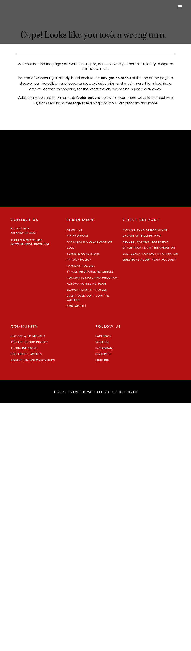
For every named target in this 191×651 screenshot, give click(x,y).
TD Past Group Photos (29, 342)
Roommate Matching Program (92, 277)
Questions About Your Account (149, 259)
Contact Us (76, 306)
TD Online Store (24, 348)
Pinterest (103, 354)
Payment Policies (81, 265)
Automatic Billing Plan (86, 283)
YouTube (102, 342)
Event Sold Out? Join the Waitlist (88, 298)
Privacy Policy (79, 259)
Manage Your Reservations (145, 229)
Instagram (104, 348)
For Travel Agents (26, 354)
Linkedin (102, 360)
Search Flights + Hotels (87, 289)
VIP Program (77, 235)
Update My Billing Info (142, 235)
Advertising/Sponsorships (33, 360)
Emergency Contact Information (150, 253)
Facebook (104, 336)
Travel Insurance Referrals (90, 271)
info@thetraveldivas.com (30, 244)
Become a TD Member (28, 336)
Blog (71, 247)
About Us (74, 229)
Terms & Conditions (83, 253)
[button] (180, 6)
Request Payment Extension (146, 241)
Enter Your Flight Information (149, 247)
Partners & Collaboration (89, 241)
